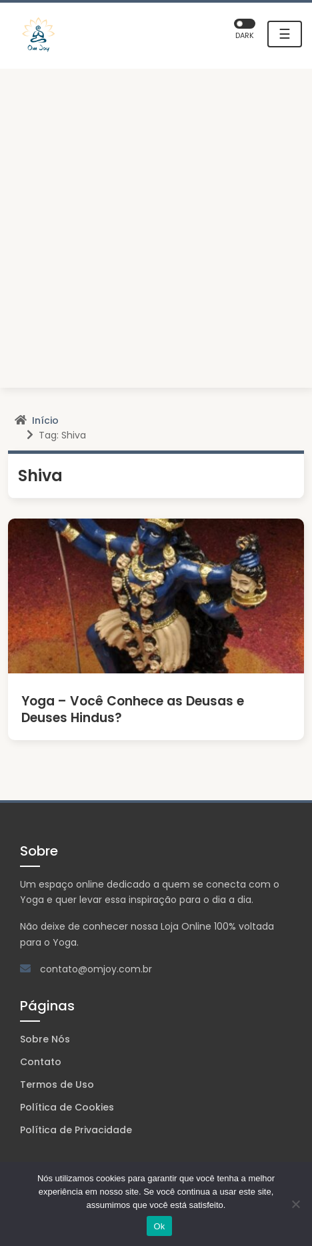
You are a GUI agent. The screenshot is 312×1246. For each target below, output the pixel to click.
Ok (159, 1226)
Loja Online (186, 926)
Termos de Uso (57, 1084)
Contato (40, 1061)
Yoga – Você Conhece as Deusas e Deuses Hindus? (132, 709)
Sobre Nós (45, 1039)
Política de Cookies (67, 1107)
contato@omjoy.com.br (96, 969)
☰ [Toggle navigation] (285, 34)
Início (45, 420)
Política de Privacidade (76, 1130)
